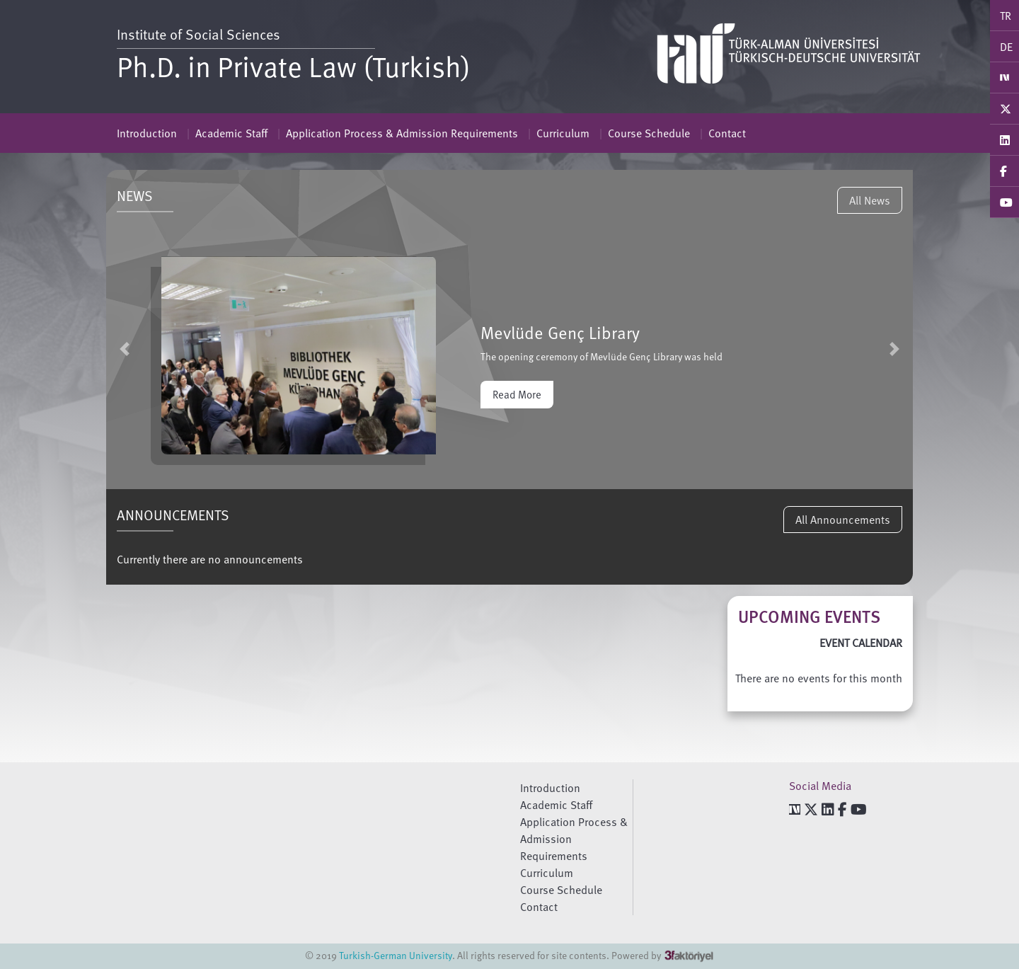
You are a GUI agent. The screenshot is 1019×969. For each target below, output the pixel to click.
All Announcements (842, 519)
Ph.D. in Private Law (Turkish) (294, 66)
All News (869, 200)
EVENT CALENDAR (860, 642)
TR (1005, 15)
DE (1006, 46)
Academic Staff (231, 133)
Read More (517, 394)
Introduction (147, 133)
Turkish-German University (395, 955)
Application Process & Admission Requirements (402, 133)
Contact (727, 133)
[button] (124, 348)
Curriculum (562, 133)
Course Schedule (649, 133)
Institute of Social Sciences (198, 34)
